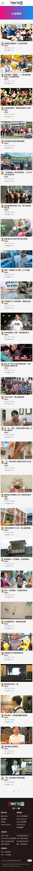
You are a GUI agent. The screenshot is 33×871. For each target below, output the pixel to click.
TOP (30, 860)
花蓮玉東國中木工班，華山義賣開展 (17, 528)
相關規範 (4, 819)
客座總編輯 (20, 827)
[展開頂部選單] (30, 3)
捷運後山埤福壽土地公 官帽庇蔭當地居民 (17, 495)
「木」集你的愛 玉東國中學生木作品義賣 (17, 462)
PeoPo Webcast (21, 819)
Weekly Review (6, 824)
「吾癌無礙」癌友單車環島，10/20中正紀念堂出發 (18, 173)
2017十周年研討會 (22, 838)
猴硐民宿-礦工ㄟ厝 (11, 684)
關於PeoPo (4, 816)
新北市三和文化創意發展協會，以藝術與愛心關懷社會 (17, 365)
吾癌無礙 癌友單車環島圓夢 (14, 141)
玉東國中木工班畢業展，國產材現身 (17, 301)
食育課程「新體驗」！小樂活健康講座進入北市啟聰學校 (17, 75)
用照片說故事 (5, 844)
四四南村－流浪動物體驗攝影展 (15, 715)
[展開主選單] (2, 3)
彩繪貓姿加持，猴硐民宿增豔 (15, 621)
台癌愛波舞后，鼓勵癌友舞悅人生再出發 (17, 109)
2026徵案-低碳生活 (22, 835)
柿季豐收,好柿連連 (11, 746)
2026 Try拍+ (5, 835)
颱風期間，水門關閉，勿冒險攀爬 (16, 559)
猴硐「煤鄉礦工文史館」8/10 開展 (17, 270)
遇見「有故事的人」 (22, 844)
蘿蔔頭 (6, 46)
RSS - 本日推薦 (6, 855)
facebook (14, 808)
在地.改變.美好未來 (22, 841)
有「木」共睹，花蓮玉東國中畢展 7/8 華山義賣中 (18, 429)
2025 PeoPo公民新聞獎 (8, 838)
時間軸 (3, 822)
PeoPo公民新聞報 (22, 816)
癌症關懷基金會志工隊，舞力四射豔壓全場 (17, 206)
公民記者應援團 (21, 822)
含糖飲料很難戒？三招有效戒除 (15, 43)
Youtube (19, 808)
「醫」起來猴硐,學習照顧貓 (14, 778)
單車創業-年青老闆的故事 (13, 653)
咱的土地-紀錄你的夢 (7, 841)
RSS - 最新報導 (6, 852)
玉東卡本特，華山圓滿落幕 (14, 397)
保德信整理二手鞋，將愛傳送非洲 (16, 332)
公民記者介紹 (20, 824)
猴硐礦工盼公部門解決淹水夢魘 (15, 239)
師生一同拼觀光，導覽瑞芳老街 (15, 590)
